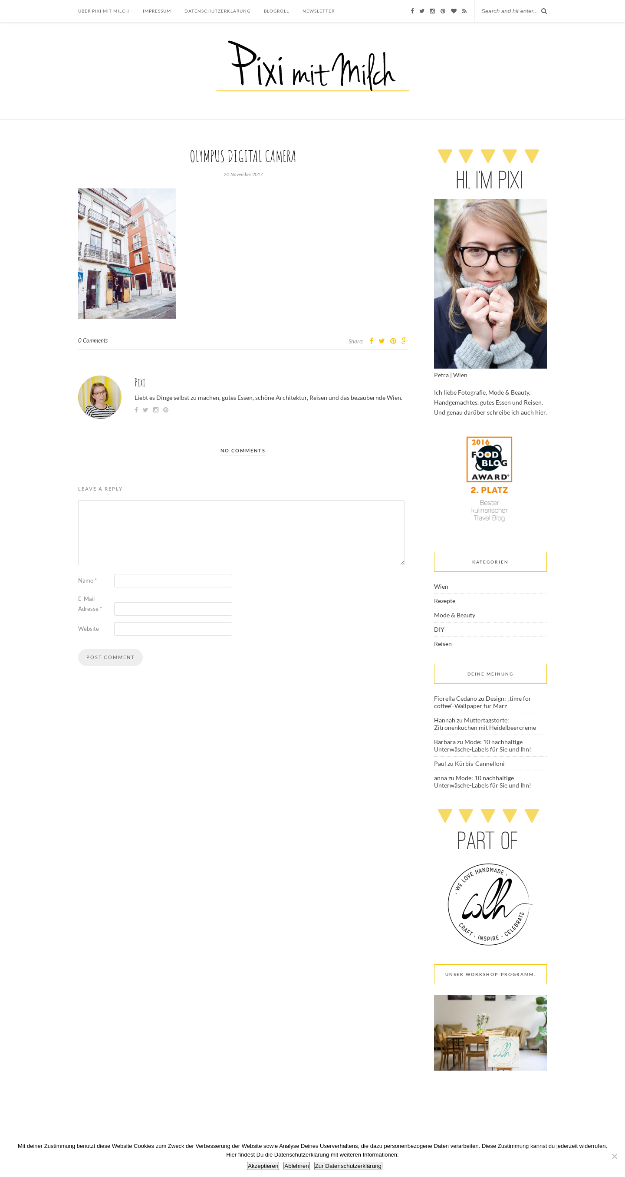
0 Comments (93, 340)
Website (88, 628)
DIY (439, 629)
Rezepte (444, 600)
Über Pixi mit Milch (103, 10)
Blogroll (276, 10)
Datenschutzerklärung (217, 10)
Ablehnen (296, 1166)
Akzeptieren (263, 1166)
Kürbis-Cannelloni (480, 763)
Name (87, 580)
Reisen (443, 643)
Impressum (157, 10)
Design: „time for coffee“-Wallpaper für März (482, 702)
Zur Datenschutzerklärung (348, 1166)
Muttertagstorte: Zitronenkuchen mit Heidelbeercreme (485, 723)
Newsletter (319, 10)
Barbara (445, 741)
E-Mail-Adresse (90, 603)
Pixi (140, 382)
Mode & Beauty (454, 615)
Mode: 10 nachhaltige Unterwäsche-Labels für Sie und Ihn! (482, 745)
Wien (441, 586)
